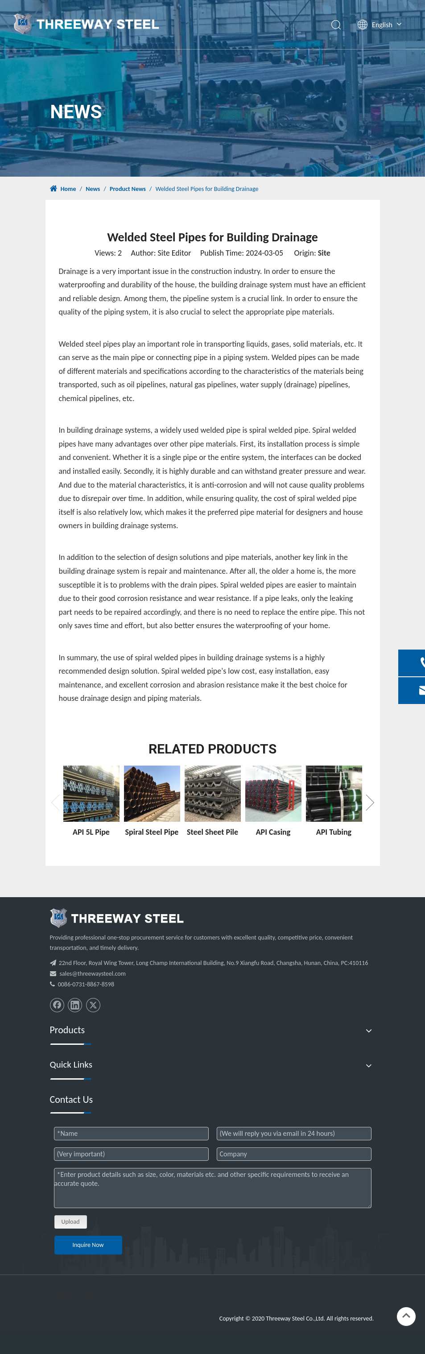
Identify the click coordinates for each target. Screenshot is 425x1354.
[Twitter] (93, 1005)
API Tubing (333, 832)
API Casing (273, 832)
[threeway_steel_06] (117, 918)
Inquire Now (87, 1245)
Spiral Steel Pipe (152, 832)
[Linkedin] (75, 1005)
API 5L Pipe (91, 832)
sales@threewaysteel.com (93, 973)
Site (324, 253)
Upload (71, 1222)
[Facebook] (57, 1005)
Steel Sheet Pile (212, 832)
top (406, 1315)
